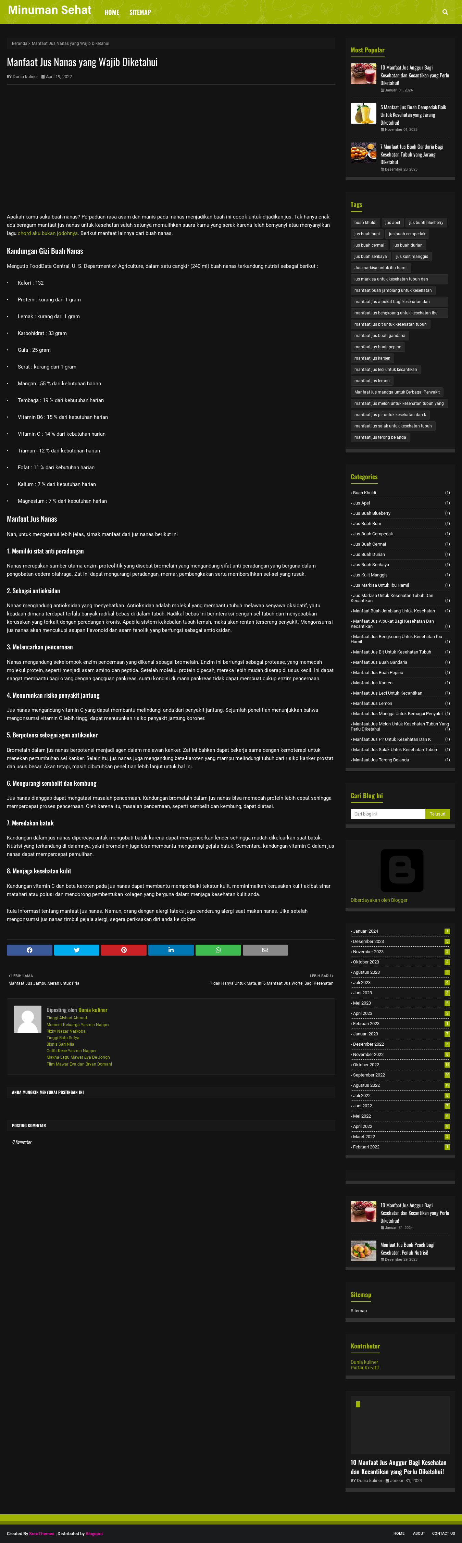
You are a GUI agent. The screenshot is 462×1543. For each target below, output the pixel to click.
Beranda (19, 43)
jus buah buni (367, 234)
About (419, 1533)
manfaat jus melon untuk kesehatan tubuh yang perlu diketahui (399, 404)
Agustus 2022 (401, 1085)
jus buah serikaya (370, 256)
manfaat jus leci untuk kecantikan (385, 369)
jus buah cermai (369, 245)
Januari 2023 (401, 1033)
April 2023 (401, 1013)
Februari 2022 (401, 1146)
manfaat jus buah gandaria (379, 335)
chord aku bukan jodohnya (48, 233)
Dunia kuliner (25, 76)
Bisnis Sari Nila (60, 1044)
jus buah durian (408, 245)
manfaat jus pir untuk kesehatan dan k (390, 414)
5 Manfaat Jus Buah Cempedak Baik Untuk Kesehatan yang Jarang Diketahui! (413, 114)
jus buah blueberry (426, 222)
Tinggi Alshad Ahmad (67, 1018)
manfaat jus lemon (372, 380)
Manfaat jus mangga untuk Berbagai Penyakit (397, 392)
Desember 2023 (401, 941)
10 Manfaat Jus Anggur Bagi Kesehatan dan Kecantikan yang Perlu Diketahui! (414, 74)
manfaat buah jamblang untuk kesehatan (393, 290)
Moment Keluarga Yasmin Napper (78, 1024)
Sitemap (359, 1310)
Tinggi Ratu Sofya (63, 1037)
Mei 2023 (401, 1003)
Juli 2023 (401, 982)
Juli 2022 (401, 1095)
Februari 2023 (401, 1023)
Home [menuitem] (111, 12)
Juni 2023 (401, 992)
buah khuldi (365, 222)
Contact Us (443, 1533)
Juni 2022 (401, 1105)
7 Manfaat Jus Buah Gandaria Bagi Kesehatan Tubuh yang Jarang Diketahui (411, 153)
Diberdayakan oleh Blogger (402, 897)
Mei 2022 (401, 1116)
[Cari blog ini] (388, 814)
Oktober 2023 (401, 962)
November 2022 (401, 1054)
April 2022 (401, 1126)
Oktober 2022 (401, 1064)
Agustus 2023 (401, 972)
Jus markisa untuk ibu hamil (381, 267)
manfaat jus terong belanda (380, 437)
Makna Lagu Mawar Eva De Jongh (78, 1057)
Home (399, 1533)
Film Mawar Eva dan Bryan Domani (79, 1064)
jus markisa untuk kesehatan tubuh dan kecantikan (391, 280)
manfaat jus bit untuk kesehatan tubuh (390, 324)
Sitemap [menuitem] (140, 12)
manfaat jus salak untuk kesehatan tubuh (393, 426)
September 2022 (401, 1075)
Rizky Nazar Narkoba (66, 1031)
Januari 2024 (401, 931)
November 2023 (401, 951)
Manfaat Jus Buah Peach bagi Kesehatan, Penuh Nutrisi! (407, 1248)
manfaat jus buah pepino (377, 347)
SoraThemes (41, 1533)
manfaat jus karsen (372, 358)
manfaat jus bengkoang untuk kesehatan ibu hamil (396, 314)
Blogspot (94, 1533)
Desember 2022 (401, 1044)
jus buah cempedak (407, 234)
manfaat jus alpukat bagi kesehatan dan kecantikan (392, 303)
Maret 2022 (401, 1136)
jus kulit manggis (412, 256)
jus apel (393, 222)
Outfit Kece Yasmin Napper (72, 1050)
